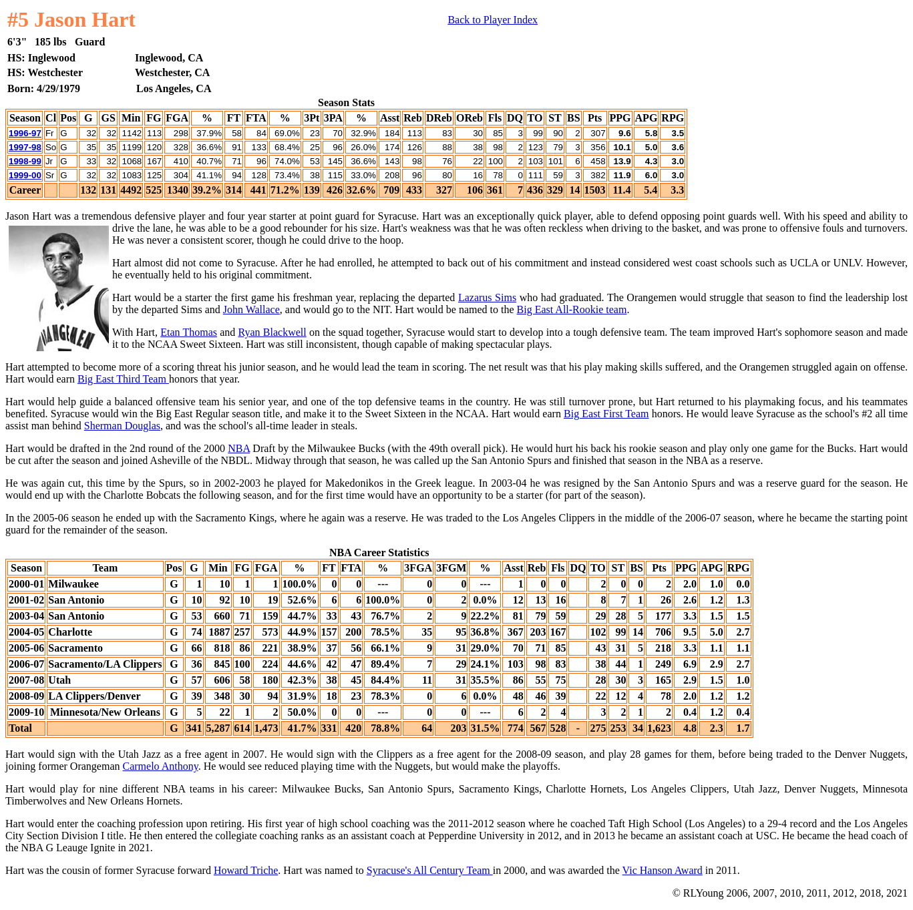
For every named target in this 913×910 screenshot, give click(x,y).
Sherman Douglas (122, 425)
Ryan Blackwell (272, 332)
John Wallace (251, 309)
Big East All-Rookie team (572, 309)
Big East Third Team (123, 379)
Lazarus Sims (487, 297)
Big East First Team (606, 413)
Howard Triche (246, 870)
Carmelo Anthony (160, 766)
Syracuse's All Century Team (430, 870)
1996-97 (25, 133)
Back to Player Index (492, 19)
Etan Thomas (188, 332)
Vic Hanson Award (662, 870)
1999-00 (25, 175)
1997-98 (25, 147)
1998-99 (25, 161)
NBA (239, 448)
